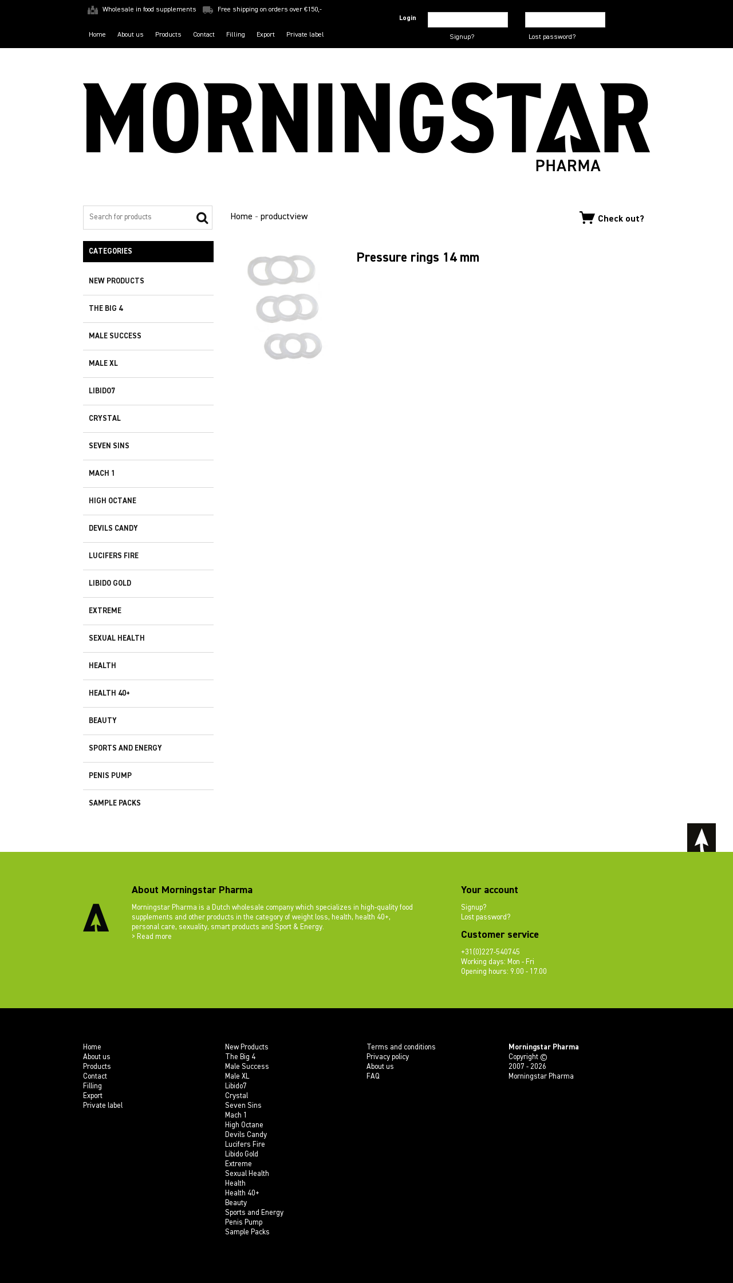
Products (168, 34)
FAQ (373, 1076)
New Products (116, 281)
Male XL (103, 364)
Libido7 (102, 391)
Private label (305, 34)
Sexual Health (117, 638)
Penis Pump (110, 776)
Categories (110, 251)
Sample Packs (115, 803)
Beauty (103, 721)
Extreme (105, 611)
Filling (235, 34)
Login (407, 18)
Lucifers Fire (114, 556)
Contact (204, 34)
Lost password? (552, 37)
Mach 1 (102, 473)
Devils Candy (113, 528)
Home (97, 34)
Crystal (105, 419)
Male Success (115, 336)
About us (130, 34)
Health (102, 666)
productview (284, 217)
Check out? (612, 217)
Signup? (462, 37)
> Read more (152, 937)
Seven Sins (109, 446)
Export (266, 34)
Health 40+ (109, 693)
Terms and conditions (401, 1047)
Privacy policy (387, 1057)
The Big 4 (106, 309)
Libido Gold (110, 583)
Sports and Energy (125, 748)
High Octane (112, 501)
